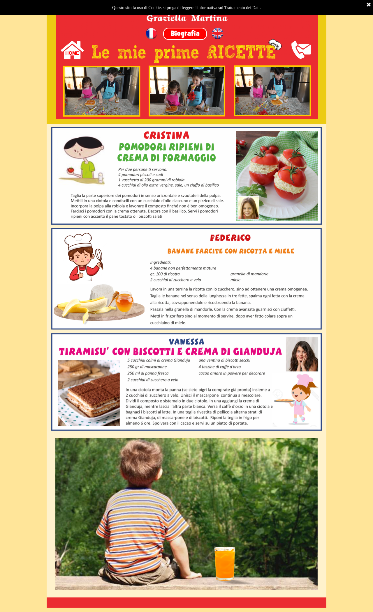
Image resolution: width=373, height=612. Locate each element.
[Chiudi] (369, 4)
